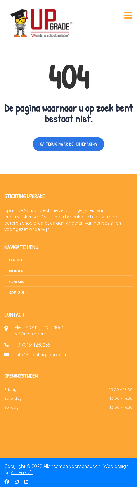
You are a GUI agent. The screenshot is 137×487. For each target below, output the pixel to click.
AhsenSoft (22, 472)
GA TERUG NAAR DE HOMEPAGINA (68, 144)
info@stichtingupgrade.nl (41, 354)
